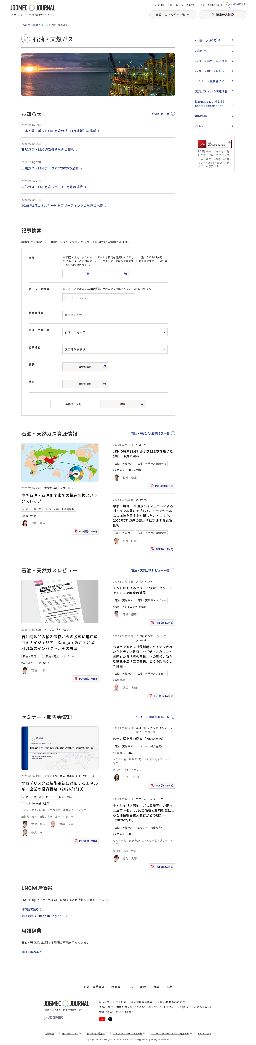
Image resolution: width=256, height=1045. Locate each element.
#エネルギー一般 (31, 662)
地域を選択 (85, 384)
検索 (123, 404)
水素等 (115, 987)
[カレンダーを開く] (88, 274)
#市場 (33, 515)
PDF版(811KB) (162, 486)
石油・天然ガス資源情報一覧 (150, 433)
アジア (48, 488)
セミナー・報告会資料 (59, 797)
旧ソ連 (140, 636)
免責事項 (51, 1033)
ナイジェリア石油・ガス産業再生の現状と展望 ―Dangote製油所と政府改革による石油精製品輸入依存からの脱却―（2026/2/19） (143, 812)
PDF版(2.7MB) (86, 679)
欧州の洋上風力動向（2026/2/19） (139, 738)
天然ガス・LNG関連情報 (211, 91)
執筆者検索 (36, 313)
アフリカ (49, 629)
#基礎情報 (119, 680)
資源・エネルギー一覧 (170, 14)
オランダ (153, 728)
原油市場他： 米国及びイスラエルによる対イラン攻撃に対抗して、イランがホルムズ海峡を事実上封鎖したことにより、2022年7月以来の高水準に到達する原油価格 (143, 515)
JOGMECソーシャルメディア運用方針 (171, 1033)
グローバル (66, 488)
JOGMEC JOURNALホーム (34, 24)
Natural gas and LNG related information (209, 103)
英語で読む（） (44, 916)
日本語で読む (32, 909)
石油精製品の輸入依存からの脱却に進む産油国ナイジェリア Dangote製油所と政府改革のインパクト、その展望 (59, 642)
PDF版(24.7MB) (161, 696)
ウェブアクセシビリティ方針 (129, 1033)
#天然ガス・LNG (123, 470)
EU (144, 728)
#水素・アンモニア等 (125, 606)
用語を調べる (32, 952)
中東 (62, 776)
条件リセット (73, 404)
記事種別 (35, 347)
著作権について (71, 1033)
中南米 (70, 776)
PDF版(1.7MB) (86, 532)
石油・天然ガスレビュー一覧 (150, 570)
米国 (163, 636)
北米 (156, 636)
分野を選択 (85, 366)
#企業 (45, 803)
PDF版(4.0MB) (162, 623)
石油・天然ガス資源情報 (60, 509)
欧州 (55, 776)
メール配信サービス (193, 5)
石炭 (169, 987)
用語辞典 (201, 116)
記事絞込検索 (225, 14)
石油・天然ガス (32, 509)
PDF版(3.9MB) (162, 867)
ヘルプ (199, 126)
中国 (55, 488)
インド (149, 581)
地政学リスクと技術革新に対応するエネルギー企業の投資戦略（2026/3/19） (59, 786)
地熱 (143, 987)
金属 (156, 987)
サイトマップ (204, 1033)
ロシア (149, 636)
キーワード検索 (39, 289)
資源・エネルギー (40, 330)
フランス (150, 732)
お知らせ (201, 51)
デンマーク (165, 728)
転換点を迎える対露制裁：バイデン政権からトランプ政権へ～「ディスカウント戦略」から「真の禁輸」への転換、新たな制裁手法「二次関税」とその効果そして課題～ (143, 656)
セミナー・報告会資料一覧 (152, 717)
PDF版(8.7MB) (86, 841)
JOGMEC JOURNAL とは (164, 5)
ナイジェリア (64, 629)
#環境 (142, 606)
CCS (130, 987)
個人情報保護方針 (97, 1033)
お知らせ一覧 (161, 114)
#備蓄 (24, 515)
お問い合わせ (215, 5)
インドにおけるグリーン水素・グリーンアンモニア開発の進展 (142, 590)
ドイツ (140, 732)
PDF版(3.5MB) (162, 786)
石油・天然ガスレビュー (60, 656)
